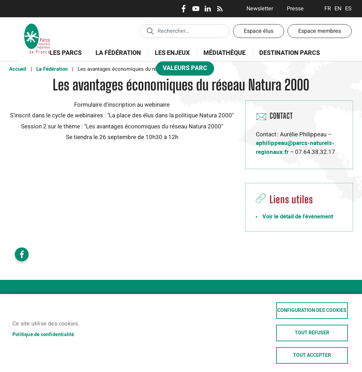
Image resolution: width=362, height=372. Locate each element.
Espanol (348, 8)
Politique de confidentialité (43, 334)
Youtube (196, 8)
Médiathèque (224, 53)
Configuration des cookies (311, 310)
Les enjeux (170, 57)
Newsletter (260, 8)
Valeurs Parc (183, 69)
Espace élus (258, 31)
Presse (295, 8)
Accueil (17, 69)
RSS (220, 8)
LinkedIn (208, 8)
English (338, 8)
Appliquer (150, 31)
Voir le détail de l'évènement (297, 217)
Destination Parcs (289, 53)
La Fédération (116, 57)
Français (327, 8)
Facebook (184, 8)
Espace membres (319, 31)
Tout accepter (312, 355)
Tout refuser (312, 333)
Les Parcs (63, 57)
